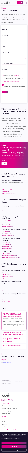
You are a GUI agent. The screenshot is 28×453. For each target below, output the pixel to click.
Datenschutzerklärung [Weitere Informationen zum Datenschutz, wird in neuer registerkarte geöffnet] (11, 439)
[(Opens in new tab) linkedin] (3, 400)
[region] (14, 442)
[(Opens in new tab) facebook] (6, 400)
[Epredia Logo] (6, 3)
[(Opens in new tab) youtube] (9, 400)
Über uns (4, 419)
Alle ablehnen (14, 446)
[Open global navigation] (25, 2)
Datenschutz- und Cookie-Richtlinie (11, 81)
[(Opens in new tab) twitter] (12, 400)
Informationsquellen (6, 405)
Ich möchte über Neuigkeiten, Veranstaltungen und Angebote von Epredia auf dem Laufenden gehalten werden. (13, 86)
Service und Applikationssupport (9, 408)
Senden (5, 92)
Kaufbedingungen (6, 413)
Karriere (3, 421)
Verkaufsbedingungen (7, 411)
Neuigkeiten (4, 424)
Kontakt (3, 426)
